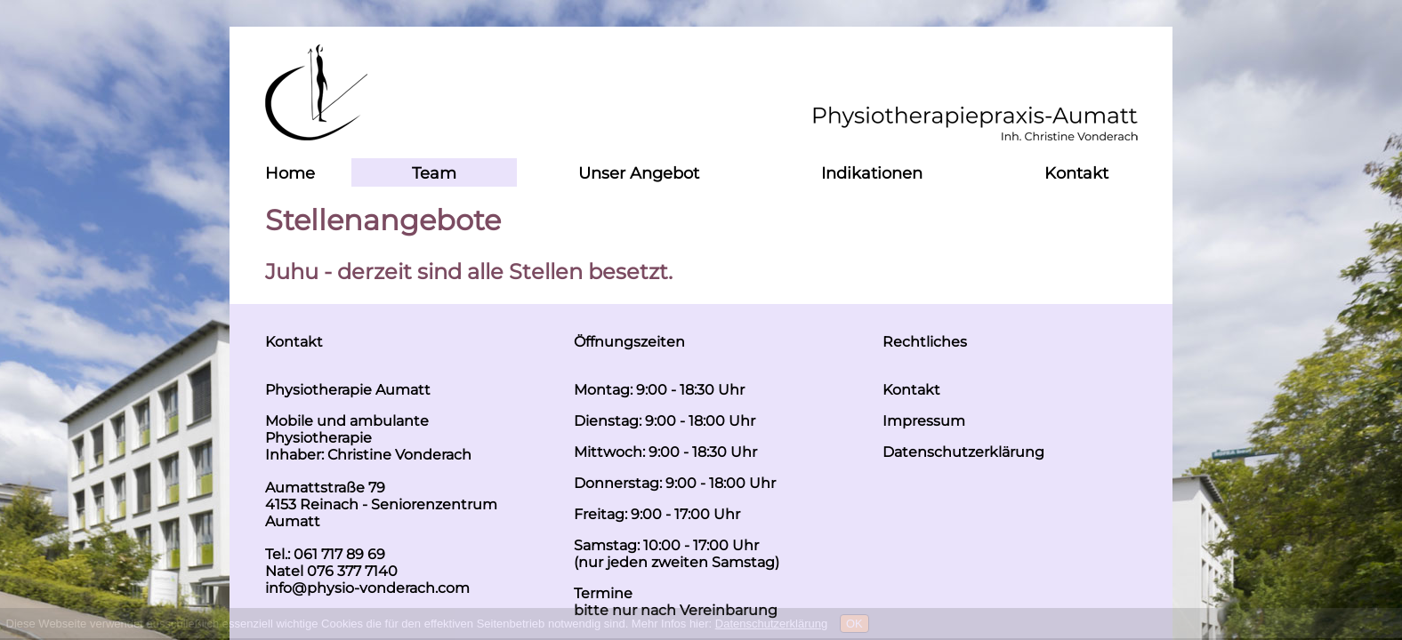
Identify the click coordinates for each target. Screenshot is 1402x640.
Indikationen (872, 173)
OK (854, 623)
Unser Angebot (638, 173)
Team (434, 173)
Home (290, 173)
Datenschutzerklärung (771, 623)
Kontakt (1076, 173)
